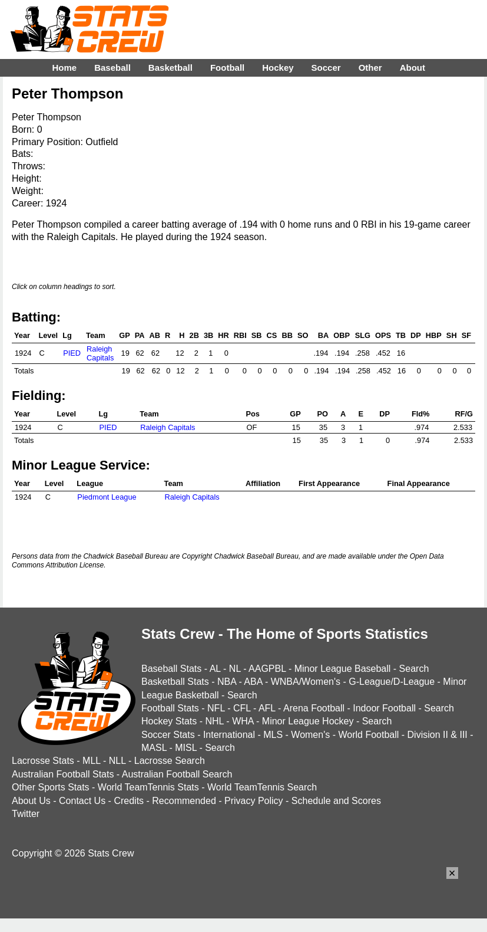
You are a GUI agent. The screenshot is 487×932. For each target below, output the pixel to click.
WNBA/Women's (305, 682)
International (229, 735)
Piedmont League (106, 497)
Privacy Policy (253, 801)
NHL (214, 721)
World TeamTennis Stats (148, 787)
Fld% (421, 413)
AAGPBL (267, 669)
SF (466, 335)
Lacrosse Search (169, 761)
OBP (341, 335)
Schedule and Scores (336, 801)
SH (451, 335)
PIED (72, 353)
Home (64, 68)
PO (323, 413)
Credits (129, 801)
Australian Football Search (177, 774)
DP (415, 335)
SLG (362, 335)
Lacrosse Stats (43, 761)
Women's (310, 735)
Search (414, 669)
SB (256, 335)
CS (272, 335)
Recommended (184, 801)
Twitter (25, 814)
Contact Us (82, 801)
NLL (117, 761)
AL (215, 669)
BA (323, 335)
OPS (383, 335)
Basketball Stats (175, 682)
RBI (240, 335)
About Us (31, 801)
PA (140, 335)
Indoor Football (384, 708)
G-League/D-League (392, 682)
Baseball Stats (171, 669)
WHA (242, 721)
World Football (368, 735)
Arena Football (313, 708)
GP (124, 335)
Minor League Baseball (342, 669)
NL (235, 669)
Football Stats (170, 708)
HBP (434, 335)
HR (223, 335)
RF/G (464, 413)
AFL (267, 708)
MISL (186, 748)
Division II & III (438, 735)
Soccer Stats (168, 735)
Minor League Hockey (308, 721)
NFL (216, 708)
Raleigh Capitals (100, 353)
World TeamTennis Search (262, 787)
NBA (226, 682)
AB (155, 335)
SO (303, 335)
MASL (154, 748)
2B (194, 335)
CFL (242, 708)
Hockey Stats (169, 721)
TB (401, 335)
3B (208, 335)
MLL (91, 761)
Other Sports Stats (51, 787)
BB (286, 335)
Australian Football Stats (63, 774)
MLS (273, 735)
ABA (253, 682)
